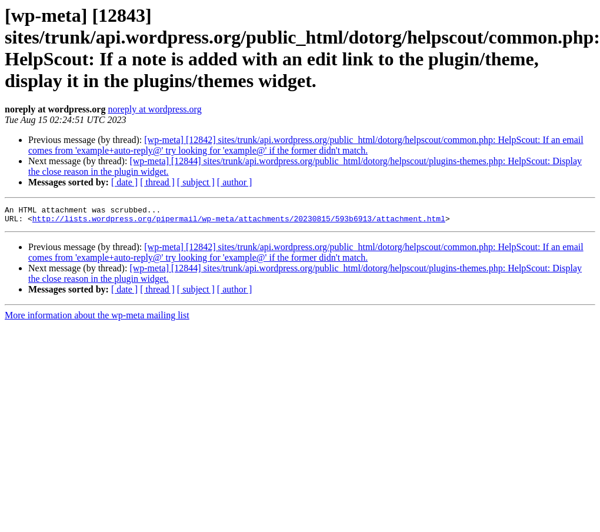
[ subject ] (196, 182)
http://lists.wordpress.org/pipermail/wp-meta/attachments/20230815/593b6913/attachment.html (238, 222)
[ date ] (124, 182)
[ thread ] (157, 182)
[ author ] (234, 182)
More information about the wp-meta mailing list (97, 319)
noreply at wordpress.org (154, 109)
